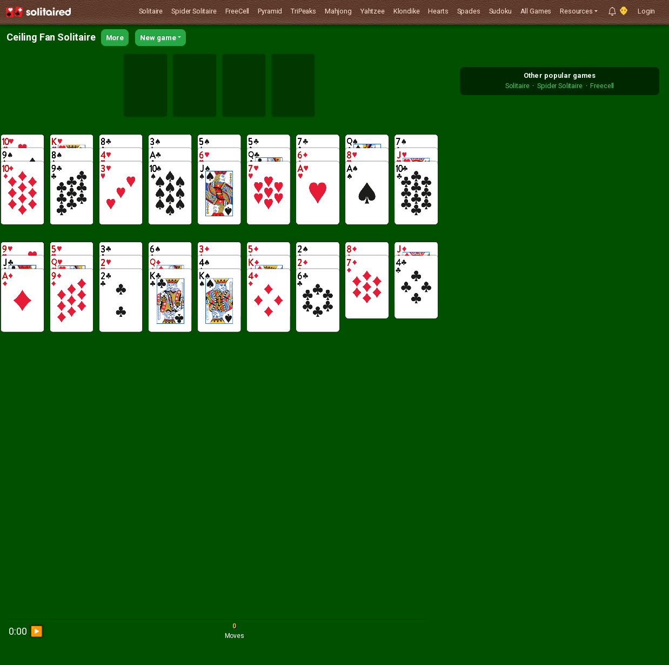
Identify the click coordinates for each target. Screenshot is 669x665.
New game (158, 38)
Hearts (438, 11)
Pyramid (270, 11)
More (115, 38)
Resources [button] (576, 11)
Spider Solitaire (193, 11)
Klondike (406, 11)
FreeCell (237, 11)
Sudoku (500, 11)
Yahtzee (372, 11)
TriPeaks (303, 11)
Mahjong (338, 11)
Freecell (602, 86)
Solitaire (151, 11)
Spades (468, 11)
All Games (536, 11)
